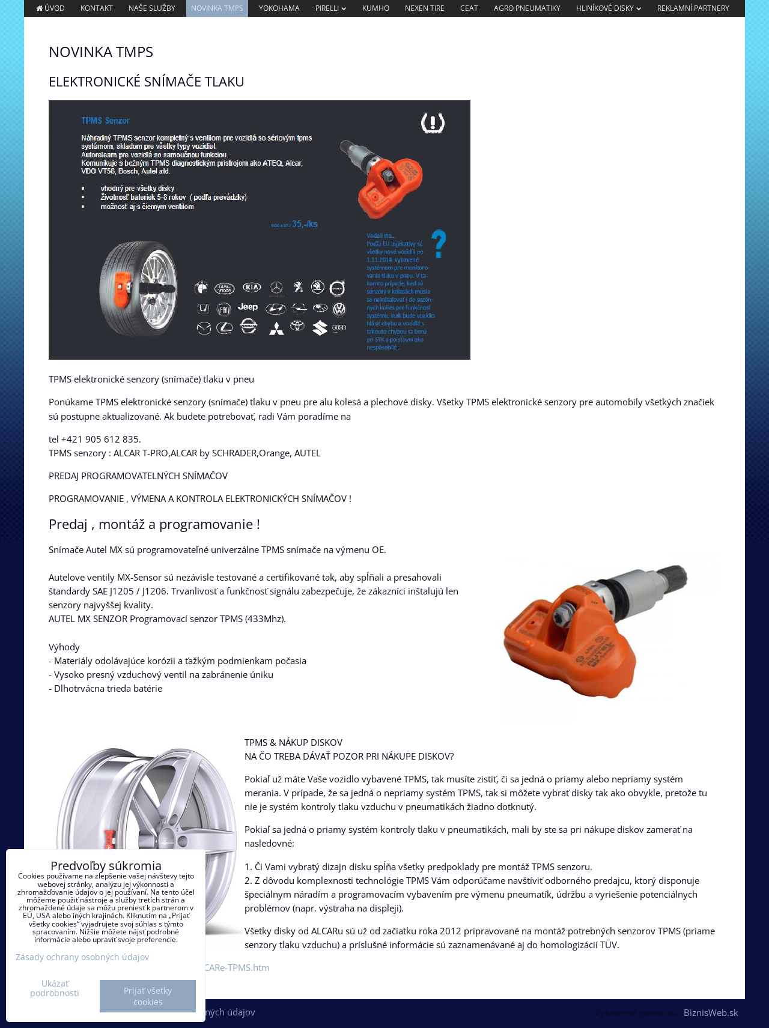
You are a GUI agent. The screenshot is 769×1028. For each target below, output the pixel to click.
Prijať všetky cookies (148, 996)
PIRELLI (331, 8)
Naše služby (152, 8)
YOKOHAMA (279, 8)
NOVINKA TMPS (217, 8)
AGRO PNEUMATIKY (527, 8)
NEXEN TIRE (425, 8)
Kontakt (97, 8)
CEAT (469, 8)
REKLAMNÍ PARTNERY (693, 8)
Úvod (50, 8)
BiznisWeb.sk (711, 1012)
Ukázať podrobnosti (54, 988)
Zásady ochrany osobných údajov (82, 957)
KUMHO (375, 8)
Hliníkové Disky (609, 8)
